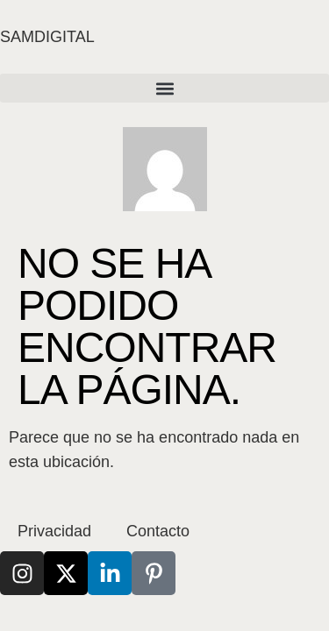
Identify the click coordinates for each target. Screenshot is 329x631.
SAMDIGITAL (47, 37)
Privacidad (54, 531)
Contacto (158, 531)
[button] (164, 88)
